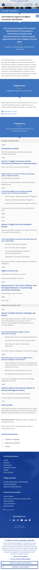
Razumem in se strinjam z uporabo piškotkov (21, 563)
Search (31, 4)
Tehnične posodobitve (10, 484)
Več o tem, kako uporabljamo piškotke (20, 559)
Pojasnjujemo (7, 465)
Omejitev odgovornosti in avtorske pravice (15, 482)
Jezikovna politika (8, 506)
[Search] (18, 4)
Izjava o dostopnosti (9, 503)
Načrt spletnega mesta (10, 509)
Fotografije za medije (9, 467)
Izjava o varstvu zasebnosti (20, 556)
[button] (36, 2)
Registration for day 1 (10, 111)
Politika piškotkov (8, 501)
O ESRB (5, 460)
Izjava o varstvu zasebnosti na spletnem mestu (17, 498)
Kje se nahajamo (8, 472)
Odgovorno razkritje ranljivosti (12, 486)
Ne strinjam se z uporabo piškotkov (20, 567)
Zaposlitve (6, 462)
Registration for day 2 (10, 114)
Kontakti (5, 470)
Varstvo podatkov (8, 496)
